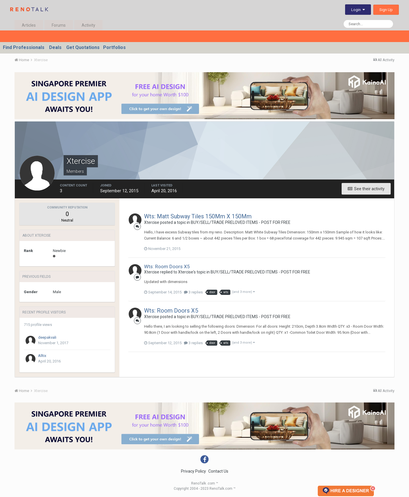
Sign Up (386, 10)
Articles (29, 25)
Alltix (42, 355)
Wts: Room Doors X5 (167, 266)
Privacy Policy (193, 471)
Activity (88, 25)
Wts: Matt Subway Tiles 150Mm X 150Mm (198, 216)
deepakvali (47, 337)
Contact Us (218, 471)
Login (358, 10)
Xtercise (151, 222)
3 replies (193, 292)
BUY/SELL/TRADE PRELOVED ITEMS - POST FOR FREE (240, 222)
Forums (59, 25)
